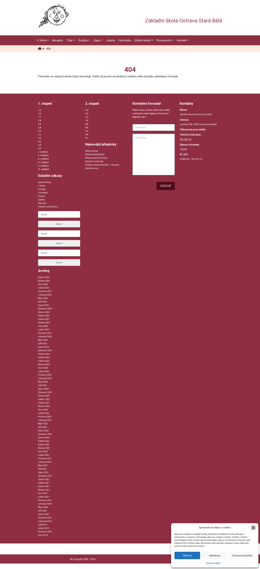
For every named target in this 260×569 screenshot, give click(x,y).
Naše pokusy (91, 151)
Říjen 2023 (43, 382)
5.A (39, 145)
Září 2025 (42, 301)
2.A (39, 120)
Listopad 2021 (45, 462)
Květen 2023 (44, 399)
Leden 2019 (43, 528)
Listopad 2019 (45, 521)
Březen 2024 (44, 364)
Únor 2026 (43, 284)
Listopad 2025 (45, 294)
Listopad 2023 (45, 378)
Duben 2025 (43, 319)
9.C (86, 138)
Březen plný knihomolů (96, 158)
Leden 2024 (43, 371)
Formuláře (43, 192)
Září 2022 (42, 427)
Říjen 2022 (43, 423)
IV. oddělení (43, 162)
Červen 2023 (44, 395)
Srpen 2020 (43, 514)
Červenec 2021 (45, 476)
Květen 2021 (44, 483)
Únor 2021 (43, 493)
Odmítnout (214, 555)
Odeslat (165, 185)
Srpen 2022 (43, 430)
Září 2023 (42, 385)
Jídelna (41, 199)
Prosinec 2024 (44, 333)
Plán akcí (42, 203)
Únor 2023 (43, 409)
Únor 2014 (43, 535)
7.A (86, 117)
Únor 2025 (43, 326)
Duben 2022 (43, 444)
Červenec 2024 (45, 350)
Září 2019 (42, 524)
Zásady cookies (213, 563)
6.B (86, 113)
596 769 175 (185, 139)
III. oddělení (43, 159)
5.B (39, 148)
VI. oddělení (43, 169)
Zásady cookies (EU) (48, 206)
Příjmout (187, 555)
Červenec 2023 (45, 392)
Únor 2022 (43, 451)
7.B (86, 120)
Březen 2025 (44, 322)
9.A (86, 131)
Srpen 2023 (43, 389)
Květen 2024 (44, 357)
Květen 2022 (44, 441)
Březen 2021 (44, 490)
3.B (39, 131)
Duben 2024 (43, 361)
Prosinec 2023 (44, 375)
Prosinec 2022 (44, 416)
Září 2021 (42, 469)
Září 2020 (42, 510)
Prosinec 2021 (44, 458)
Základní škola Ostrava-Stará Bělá (183, 21)
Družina (41, 196)
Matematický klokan (94, 154)
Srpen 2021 (43, 472)
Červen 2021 (44, 479)
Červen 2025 (44, 312)
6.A (86, 110)
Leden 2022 (43, 455)
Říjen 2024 (43, 340)
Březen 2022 (44, 448)
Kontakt (41, 189)
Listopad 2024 (45, 336)
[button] (253, 527)
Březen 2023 (44, 406)
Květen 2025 (44, 315)
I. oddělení (43, 152)
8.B (86, 127)
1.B (39, 113)
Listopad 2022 (45, 420)
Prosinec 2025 (44, 291)
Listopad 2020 (45, 503)
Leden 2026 (43, 287)
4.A (39, 138)
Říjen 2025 (43, 298)
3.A (39, 127)
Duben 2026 (43, 277)
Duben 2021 (43, 486)
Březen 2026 (44, 281)
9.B (86, 134)
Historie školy (44, 182)
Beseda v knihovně (94, 161)
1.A (39, 110)
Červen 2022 (44, 437)
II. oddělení (43, 155)
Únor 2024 (43, 368)
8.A (86, 124)
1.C (39, 117)
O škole (41, 185)
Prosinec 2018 (44, 531)
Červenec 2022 (45, 434)
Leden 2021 (43, 497)
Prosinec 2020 (44, 500)
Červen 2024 (44, 354)
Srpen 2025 (43, 305)
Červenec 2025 (45, 308)
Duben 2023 (43, 402)
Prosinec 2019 (44, 517)
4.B (39, 141)
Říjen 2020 (43, 507)
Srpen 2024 (43, 347)
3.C (39, 134)
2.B (39, 124)
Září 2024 (42, 343)
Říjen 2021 (43, 465)
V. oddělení (43, 166)
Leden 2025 (43, 329)
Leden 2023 (43, 413)
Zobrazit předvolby (242, 555)
